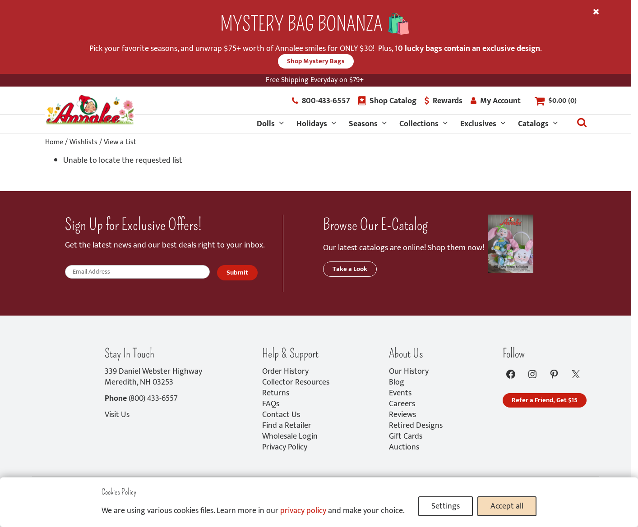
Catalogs (533, 124)
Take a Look (350, 269)
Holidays (311, 124)
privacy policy (303, 511)
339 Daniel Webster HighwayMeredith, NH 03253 (153, 377)
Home (54, 142)
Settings (445, 506)
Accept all (506, 506)
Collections (419, 124)
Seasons (363, 124)
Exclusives (478, 124)
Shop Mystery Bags (316, 61)
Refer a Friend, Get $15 (545, 400)
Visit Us (117, 415)
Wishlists (83, 142)
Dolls (266, 124)
